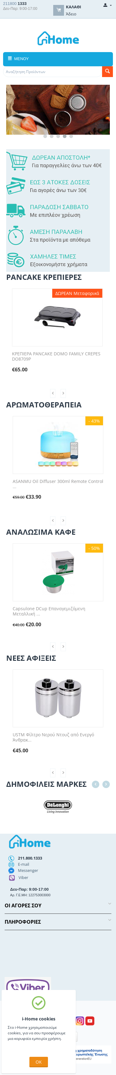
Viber (23, 877)
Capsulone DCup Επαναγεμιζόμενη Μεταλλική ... (53, 611)
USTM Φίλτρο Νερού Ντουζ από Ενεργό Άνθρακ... (59, 737)
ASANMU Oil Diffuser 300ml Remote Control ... (60, 484)
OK (39, 1062)
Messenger (28, 870)
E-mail (23, 864)
